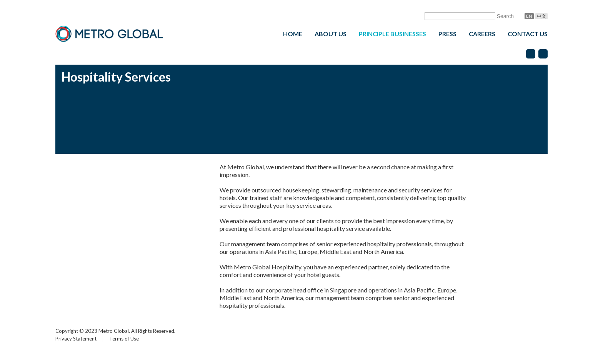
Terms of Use (124, 339)
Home (292, 33)
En (529, 16)
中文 (541, 16)
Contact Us (528, 33)
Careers (482, 33)
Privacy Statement (76, 339)
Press (447, 33)
